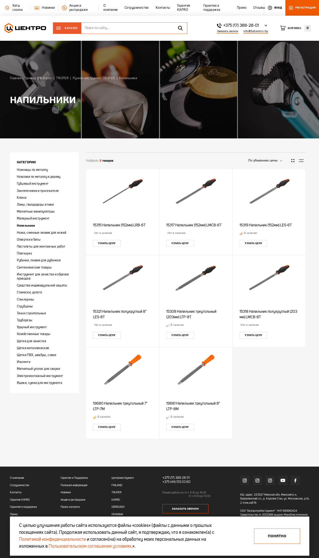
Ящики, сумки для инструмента (39, 383)
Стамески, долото (29, 292)
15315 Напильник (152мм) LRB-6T (119, 225)
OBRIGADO (118, 507)
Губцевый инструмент (33, 183)
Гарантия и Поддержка (74, 478)
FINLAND (116, 485)
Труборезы (24, 320)
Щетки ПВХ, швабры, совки (36, 355)
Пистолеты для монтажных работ (41, 246)
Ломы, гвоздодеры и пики (35, 204)
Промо (14, 514)
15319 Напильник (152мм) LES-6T (266, 225)
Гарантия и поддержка (23, 507)
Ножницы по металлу (32, 170)
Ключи (21, 197)
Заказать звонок (227, 31)
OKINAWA (117, 514)
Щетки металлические (33, 348)
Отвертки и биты (29, 239)
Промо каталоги (70, 507)
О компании (17, 478)
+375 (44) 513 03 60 (176, 482)
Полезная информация (74, 485)
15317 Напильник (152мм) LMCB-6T (194, 225)
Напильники (26, 225)
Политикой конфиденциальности (52, 539)
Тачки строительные (31, 313)
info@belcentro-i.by (255, 31)
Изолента (23, 362)
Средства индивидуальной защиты (42, 285)
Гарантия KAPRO (20, 500)
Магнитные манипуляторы (36, 211)
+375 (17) (168, 477)
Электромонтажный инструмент (40, 376)
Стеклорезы (25, 299)
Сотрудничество (19, 485)
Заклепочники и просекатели (38, 191)
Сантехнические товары (34, 267)
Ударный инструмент (32, 327)
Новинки (66, 492)
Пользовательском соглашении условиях (90, 546)
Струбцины (25, 306)
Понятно (277, 536)
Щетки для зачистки (31, 341)
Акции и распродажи (73, 500)
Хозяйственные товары (33, 334)
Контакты (15, 492)
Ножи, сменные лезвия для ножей (41, 232)
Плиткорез (24, 253)
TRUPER (116, 492)
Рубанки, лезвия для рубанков (39, 260)
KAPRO (115, 500)
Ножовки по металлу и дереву (39, 176)
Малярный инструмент (33, 218)
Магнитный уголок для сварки (38, 369)
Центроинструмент (122, 478)
